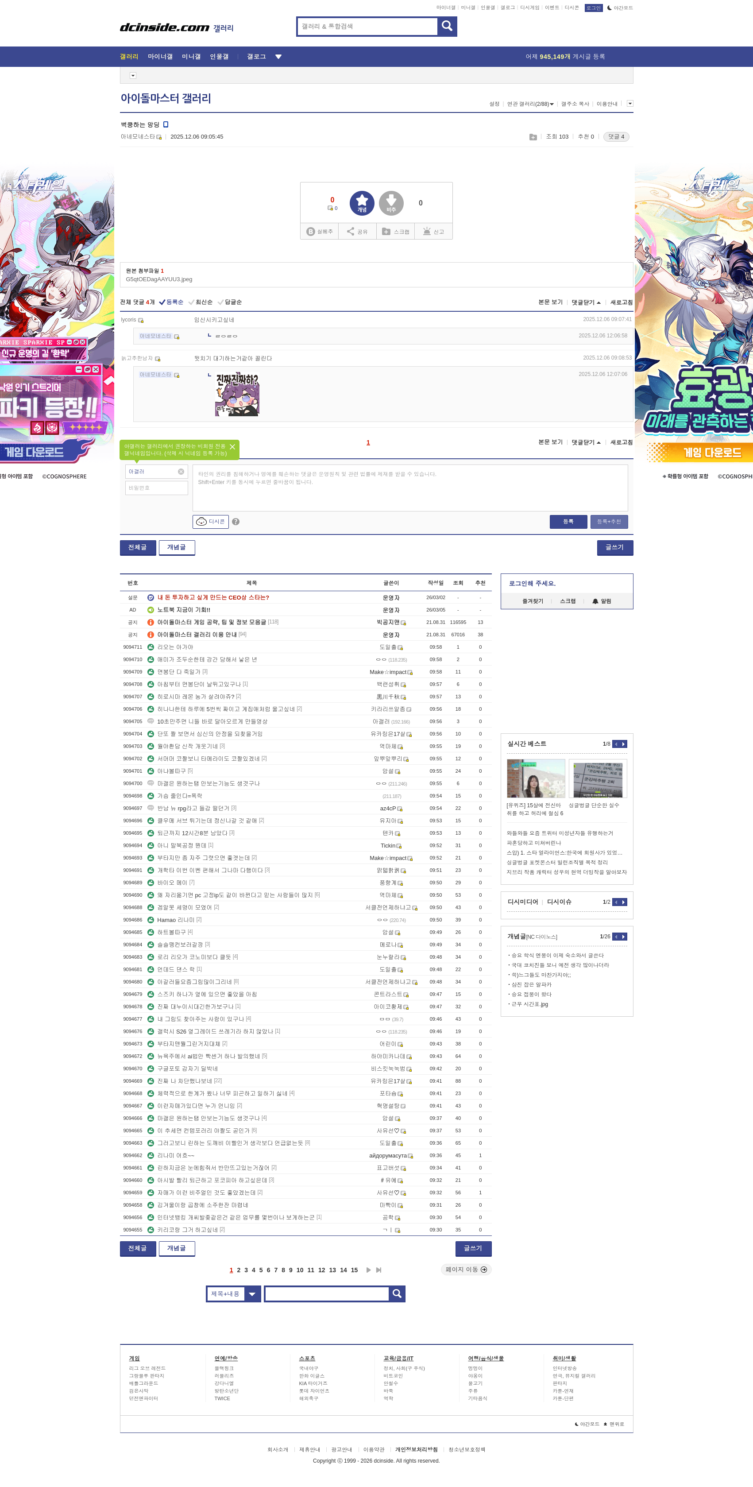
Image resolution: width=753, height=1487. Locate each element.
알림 (601, 601)
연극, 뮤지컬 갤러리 (574, 1376)
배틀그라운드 (143, 1383)
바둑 (389, 1391)
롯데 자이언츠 (314, 1391)
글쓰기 (615, 547)
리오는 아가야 (170, 647)
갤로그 (508, 7)
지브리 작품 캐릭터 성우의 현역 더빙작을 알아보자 (567, 872)
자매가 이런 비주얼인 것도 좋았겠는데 (201, 1192)
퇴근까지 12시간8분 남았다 (187, 833)
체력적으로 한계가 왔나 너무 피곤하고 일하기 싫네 (217, 1093)
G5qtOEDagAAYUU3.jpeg (159, 279)
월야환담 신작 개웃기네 (182, 746)
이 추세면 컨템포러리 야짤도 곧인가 (198, 1130)
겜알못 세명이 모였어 (179, 907)
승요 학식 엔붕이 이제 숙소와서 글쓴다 (558, 956)
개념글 (176, 547)
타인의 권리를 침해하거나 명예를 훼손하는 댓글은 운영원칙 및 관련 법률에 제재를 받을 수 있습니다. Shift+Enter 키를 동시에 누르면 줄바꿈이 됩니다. (317, 478)
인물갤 (488, 7)
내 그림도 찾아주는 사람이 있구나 (195, 1019)
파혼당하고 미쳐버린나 (534, 843)
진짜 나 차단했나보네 (179, 1081)
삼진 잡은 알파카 (532, 985)
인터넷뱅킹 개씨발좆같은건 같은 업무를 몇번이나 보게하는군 (231, 1217)
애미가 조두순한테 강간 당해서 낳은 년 (202, 659)
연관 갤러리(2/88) (530, 104)
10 (300, 1270)
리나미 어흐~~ (170, 1155)
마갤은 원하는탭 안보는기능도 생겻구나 (203, 783)
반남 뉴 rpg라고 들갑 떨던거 (188, 808)
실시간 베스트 (527, 743)
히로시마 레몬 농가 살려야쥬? (190, 696)
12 (321, 1270)
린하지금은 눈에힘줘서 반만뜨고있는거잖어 (208, 1168)
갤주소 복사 (575, 104)
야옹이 (475, 1376)
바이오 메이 (167, 882)
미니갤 (468, 7)
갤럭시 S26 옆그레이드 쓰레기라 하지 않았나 (210, 1031)
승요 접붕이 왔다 (532, 994)
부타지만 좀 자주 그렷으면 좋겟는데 (198, 858)
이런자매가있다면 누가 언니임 (191, 1106)
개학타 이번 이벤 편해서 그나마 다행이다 (205, 870)
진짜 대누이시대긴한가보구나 (190, 1006)
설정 (494, 104)
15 (354, 1270)
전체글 (137, 547)
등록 (568, 522)
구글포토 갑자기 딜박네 (182, 1068)
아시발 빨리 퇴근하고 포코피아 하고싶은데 (207, 1180)
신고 (433, 231)
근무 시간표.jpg (530, 1004)
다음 (368, 1270)
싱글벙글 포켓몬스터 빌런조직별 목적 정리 (557, 863)
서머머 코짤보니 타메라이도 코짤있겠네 (203, 758)
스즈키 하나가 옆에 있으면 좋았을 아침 (202, 994)
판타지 (560, 1383)
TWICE (222, 1398)
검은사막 (139, 1391)
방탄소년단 (227, 1391)
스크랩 (533, 137)
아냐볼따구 (166, 771)
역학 (389, 1398)
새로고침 (621, 302)
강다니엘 (224, 1383)
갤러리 (129, 56)
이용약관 (374, 1450)
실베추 (319, 232)
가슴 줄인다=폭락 (174, 796)
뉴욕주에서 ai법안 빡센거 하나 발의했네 (203, 1056)
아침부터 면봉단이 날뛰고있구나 (194, 684)
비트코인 (393, 1376)
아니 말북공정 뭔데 (176, 845)
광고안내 (341, 1450)
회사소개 (278, 1450)
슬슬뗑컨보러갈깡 (175, 944)
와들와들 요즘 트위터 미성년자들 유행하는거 (560, 833)
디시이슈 (559, 902)
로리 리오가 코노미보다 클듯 (189, 957)
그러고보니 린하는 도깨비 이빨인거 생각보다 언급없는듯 (225, 1143)
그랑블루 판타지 (147, 1376)
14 (343, 1270)
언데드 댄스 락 (171, 969)
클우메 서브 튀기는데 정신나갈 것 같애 (202, 820)
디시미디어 (523, 902)
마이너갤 (446, 7)
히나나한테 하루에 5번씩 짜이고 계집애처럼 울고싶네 (221, 709)
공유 (357, 231)
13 (332, 1270)
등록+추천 (609, 522)
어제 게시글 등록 (566, 56)
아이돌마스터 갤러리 (166, 98)
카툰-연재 (563, 1391)
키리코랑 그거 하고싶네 (182, 1230)
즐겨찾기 (533, 601)
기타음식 (478, 1398)
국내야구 (309, 1368)
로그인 (594, 8)
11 (310, 1270)
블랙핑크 (224, 1368)
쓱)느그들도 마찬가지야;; (541, 975)
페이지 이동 (466, 1269)
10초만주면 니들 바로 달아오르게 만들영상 (207, 721)
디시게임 (530, 7)
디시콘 (572, 7)
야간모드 (620, 8)
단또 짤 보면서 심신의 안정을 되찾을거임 (205, 734)
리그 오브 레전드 (147, 1368)
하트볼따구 (166, 932)
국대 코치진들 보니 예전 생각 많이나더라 (561, 965)
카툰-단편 (563, 1398)
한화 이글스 (312, 1376)
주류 (473, 1391)
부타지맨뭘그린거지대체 (183, 1044)
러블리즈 (224, 1376)
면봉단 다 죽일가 (174, 672)
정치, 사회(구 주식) (404, 1368)
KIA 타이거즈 (313, 1383)
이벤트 (552, 7)
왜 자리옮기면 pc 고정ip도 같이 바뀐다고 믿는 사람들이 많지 (230, 895)
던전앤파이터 (143, 1398)
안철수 (391, 1383)
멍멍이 (475, 1368)
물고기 (475, 1383)
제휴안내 (310, 1450)
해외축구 (309, 1398)
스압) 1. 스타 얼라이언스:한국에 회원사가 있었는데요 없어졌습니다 (567, 853)
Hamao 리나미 (171, 920)
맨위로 (614, 1424)
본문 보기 (550, 302)
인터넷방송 (565, 1368)
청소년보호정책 (467, 1450)
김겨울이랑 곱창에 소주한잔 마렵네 (197, 1205)
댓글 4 (616, 136)
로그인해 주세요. (532, 583)
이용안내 (607, 104)
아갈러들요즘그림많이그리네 (189, 982)
